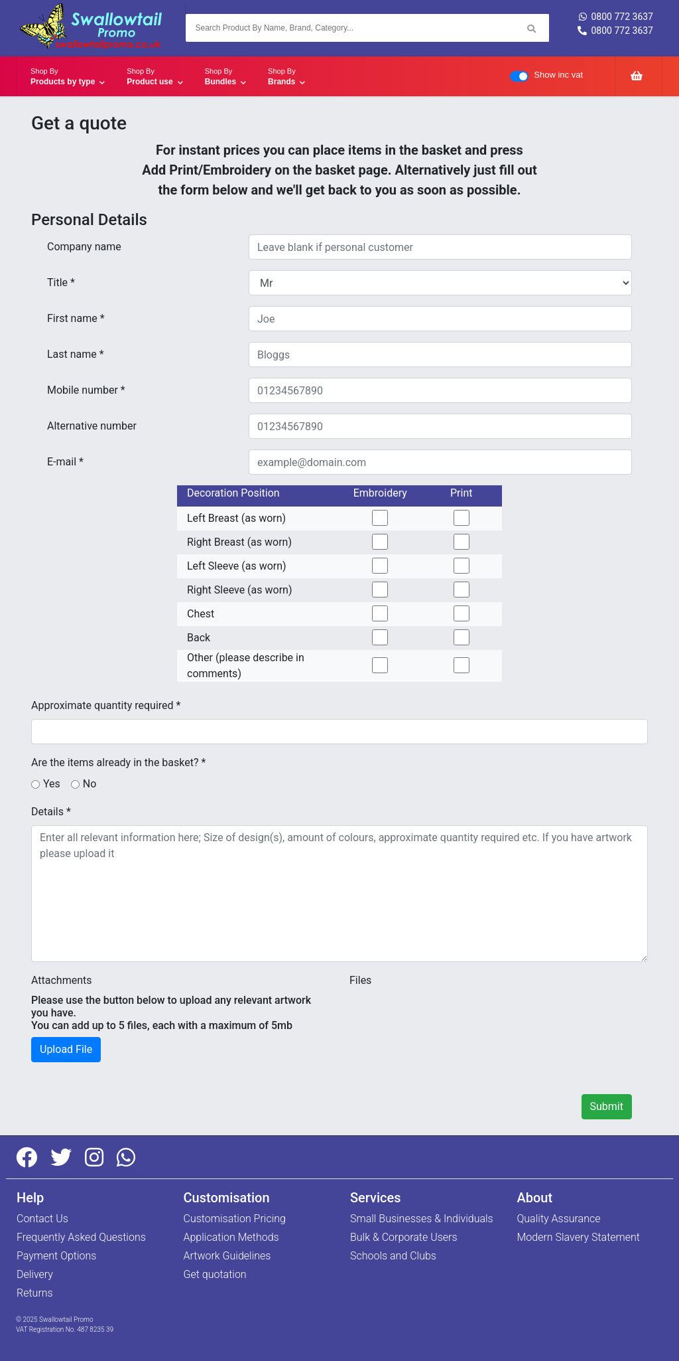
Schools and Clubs (393, 1255)
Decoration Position (233, 493)
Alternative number (92, 426)
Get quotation (215, 1274)
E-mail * (65, 461)
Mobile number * (86, 390)
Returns (35, 1293)
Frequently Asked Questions (81, 1237)
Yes (51, 783)
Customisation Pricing (235, 1218)
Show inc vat (558, 75)
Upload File (66, 1049)
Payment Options (56, 1255)
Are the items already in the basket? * (118, 762)
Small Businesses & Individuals (421, 1218)
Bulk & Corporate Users (404, 1237)
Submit (606, 1106)
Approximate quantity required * (105, 705)
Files (360, 980)
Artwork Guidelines (227, 1255)
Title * (61, 282)
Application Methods (231, 1237)
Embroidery (380, 493)
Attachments (61, 980)
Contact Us (42, 1218)
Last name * (75, 354)
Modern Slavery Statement (579, 1237)
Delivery (35, 1274)
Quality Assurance (559, 1218)
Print (461, 493)
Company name (84, 246)
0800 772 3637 (616, 16)
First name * (76, 318)
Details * (51, 811)
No (90, 783)
